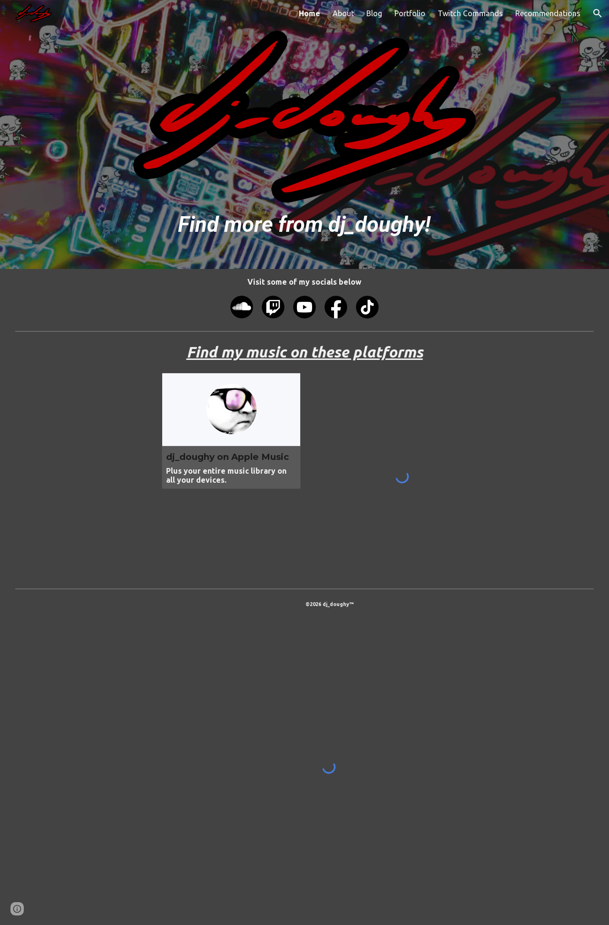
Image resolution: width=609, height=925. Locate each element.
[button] (597, 13)
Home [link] (309, 13)
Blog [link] (374, 13)
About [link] (343, 13)
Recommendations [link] (547, 13)
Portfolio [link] (409, 13)
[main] (304, 224)
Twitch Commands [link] (470, 13)
